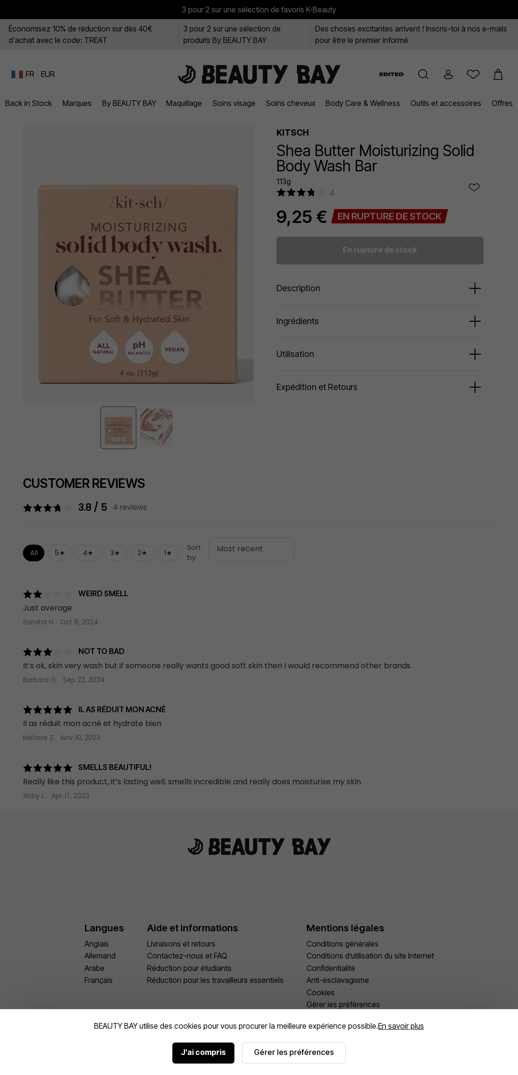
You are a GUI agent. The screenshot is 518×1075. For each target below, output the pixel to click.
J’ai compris (203, 1052)
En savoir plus (401, 1026)
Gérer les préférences (294, 1052)
